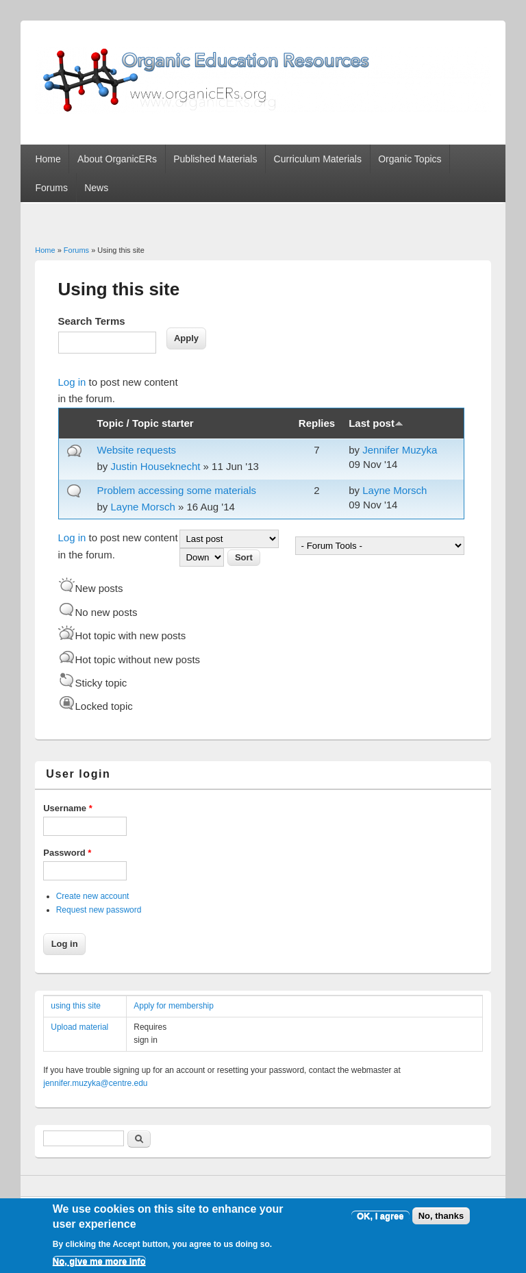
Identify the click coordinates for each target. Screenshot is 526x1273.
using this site (76, 1006)
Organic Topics (409, 158)
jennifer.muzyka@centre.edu (95, 1083)
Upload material (79, 1027)
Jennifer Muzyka (399, 450)
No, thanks (441, 1222)
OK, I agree (380, 1222)
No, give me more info (99, 1268)
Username (67, 808)
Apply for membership (174, 1006)
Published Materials (215, 158)
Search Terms (91, 321)
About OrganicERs (117, 158)
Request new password (99, 910)
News (96, 187)
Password (67, 853)
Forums (51, 187)
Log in (72, 382)
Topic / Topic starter (145, 423)
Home (47, 158)
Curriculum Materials (318, 158)
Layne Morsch (143, 506)
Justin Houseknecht (156, 466)
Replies (317, 423)
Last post (376, 423)
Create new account (92, 896)
